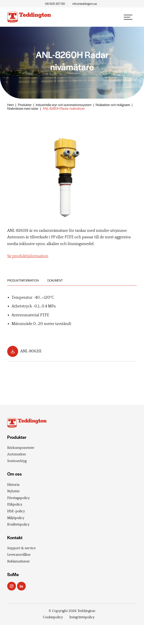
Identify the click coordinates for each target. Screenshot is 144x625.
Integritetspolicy (81, 617)
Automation (16, 454)
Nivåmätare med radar (22, 108)
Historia (13, 485)
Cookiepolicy (53, 617)
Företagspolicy (18, 498)
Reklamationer (18, 561)
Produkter (25, 104)
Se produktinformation (27, 256)
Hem (10, 104)
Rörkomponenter (20, 448)
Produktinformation (23, 280)
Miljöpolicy (15, 518)
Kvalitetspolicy (18, 524)
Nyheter (13, 491)
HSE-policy (16, 511)
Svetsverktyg (17, 461)
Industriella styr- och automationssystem (63, 104)
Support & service (21, 548)
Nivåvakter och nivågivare (113, 104)
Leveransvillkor (19, 555)
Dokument (55, 280)
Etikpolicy (14, 504)
